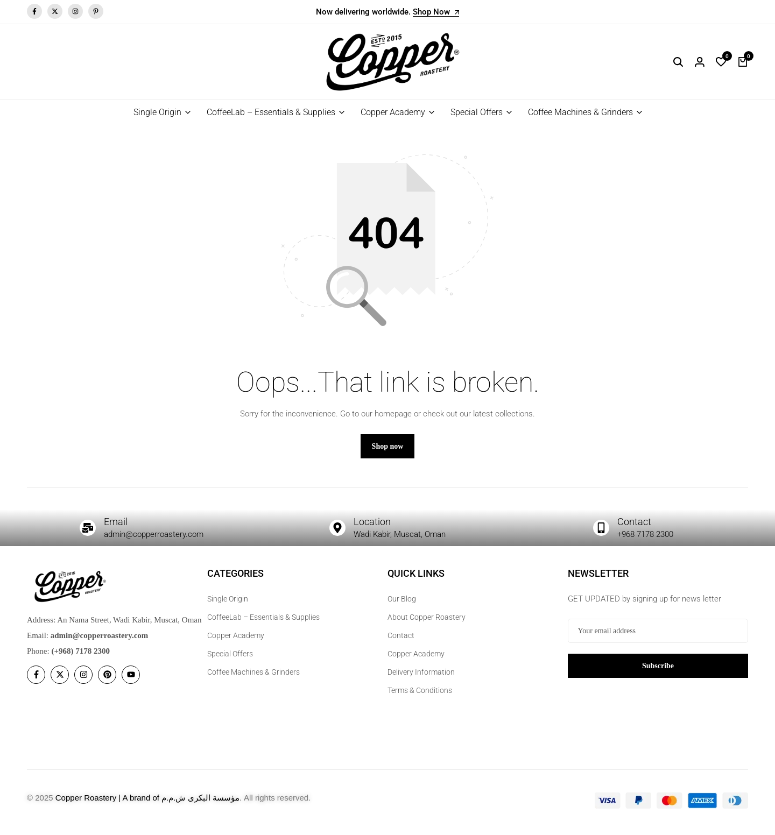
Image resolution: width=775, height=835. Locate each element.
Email (117, 527)
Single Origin (157, 112)
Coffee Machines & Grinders (580, 112)
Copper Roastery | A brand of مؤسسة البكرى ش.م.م (147, 804)
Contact (635, 527)
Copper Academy (393, 112)
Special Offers (476, 112)
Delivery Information (421, 678)
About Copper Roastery (427, 623)
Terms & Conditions (420, 696)
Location (374, 527)
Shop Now (436, 12)
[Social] (36, 680)
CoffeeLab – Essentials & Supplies (271, 112)
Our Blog (402, 605)
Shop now (388, 452)
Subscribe (658, 672)
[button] (721, 62)
